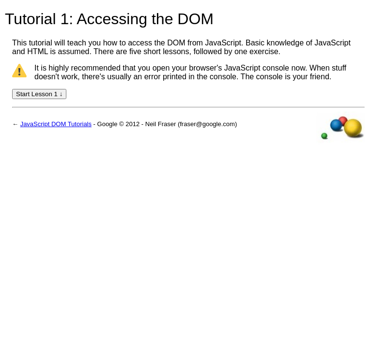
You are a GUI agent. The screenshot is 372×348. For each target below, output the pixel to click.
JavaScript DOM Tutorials (56, 124)
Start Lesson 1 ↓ (39, 94)
